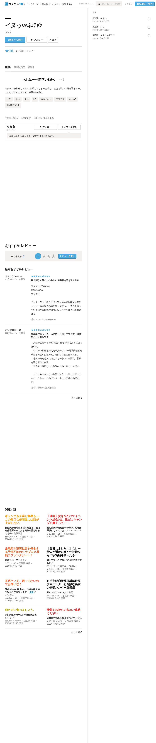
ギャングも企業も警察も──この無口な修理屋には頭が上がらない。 (22, 519)
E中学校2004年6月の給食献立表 (21, 614)
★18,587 (9, 537)
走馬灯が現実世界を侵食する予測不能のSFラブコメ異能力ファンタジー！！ (22, 552)
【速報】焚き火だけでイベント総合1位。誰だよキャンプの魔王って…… (64, 519)
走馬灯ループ (11, 560)
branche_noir (75, 530)
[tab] (8, 68)
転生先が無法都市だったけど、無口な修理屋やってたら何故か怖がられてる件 (22, 530)
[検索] (98, 3)
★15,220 (51, 534)
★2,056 (8, 598)
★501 (7, 563)
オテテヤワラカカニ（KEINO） (62, 566)
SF (17, 537)
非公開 (69, 592)
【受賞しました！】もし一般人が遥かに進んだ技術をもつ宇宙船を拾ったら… (63, 552)
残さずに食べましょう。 (20, 609)
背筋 (79, 618)
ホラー (18, 621)
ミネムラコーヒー (13, 276)
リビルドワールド (55, 592)
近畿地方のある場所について (61, 618)
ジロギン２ (10, 617)
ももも (8, 31)
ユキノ (23, 560)
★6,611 (50, 569)
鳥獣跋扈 (18, 533)
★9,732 (50, 596)
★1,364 (8, 621)
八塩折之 (9, 594)
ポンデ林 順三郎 (13, 330)
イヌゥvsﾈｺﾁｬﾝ (23, 25)
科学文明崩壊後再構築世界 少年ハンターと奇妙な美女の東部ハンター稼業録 (65, 584)
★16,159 (51, 621)
